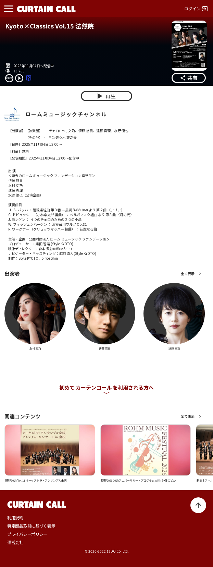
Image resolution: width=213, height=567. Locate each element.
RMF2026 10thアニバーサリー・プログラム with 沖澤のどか (138, 480)
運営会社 (15, 542)
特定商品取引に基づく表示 (31, 526)
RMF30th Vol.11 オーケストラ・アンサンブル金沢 (36, 480)
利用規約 (15, 517)
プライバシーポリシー (27, 534)
